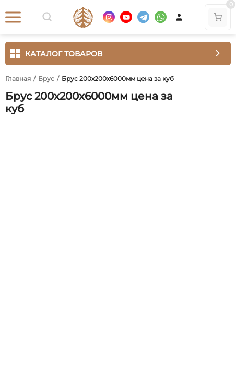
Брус (46, 79)
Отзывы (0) (66, 129)
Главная (18, 79)
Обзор (17, 129)
